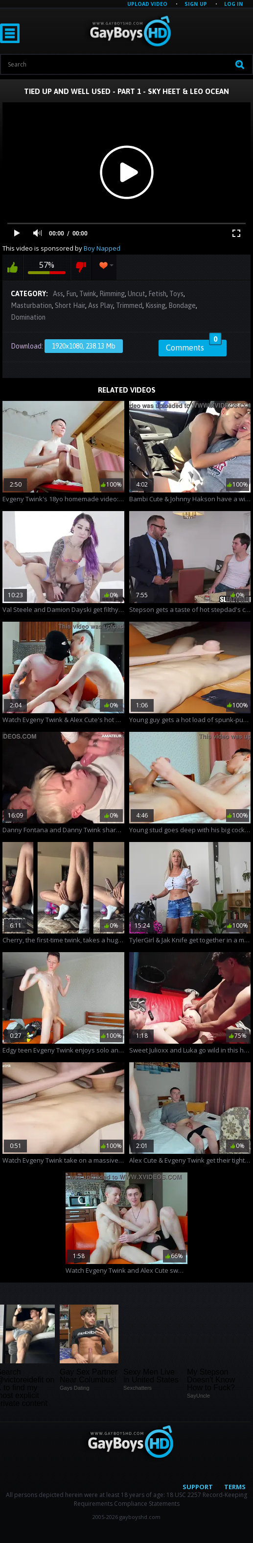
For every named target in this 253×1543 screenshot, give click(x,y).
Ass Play (100, 305)
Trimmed (129, 305)
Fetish (157, 294)
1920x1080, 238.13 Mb (83, 346)
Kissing (155, 305)
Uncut (136, 294)
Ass (58, 294)
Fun (71, 294)
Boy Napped (102, 248)
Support (198, 1486)
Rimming (112, 294)
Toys (176, 294)
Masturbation (31, 305)
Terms (235, 1486)
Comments (194, 346)
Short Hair (70, 305)
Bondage (182, 305)
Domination (28, 317)
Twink (87, 294)
